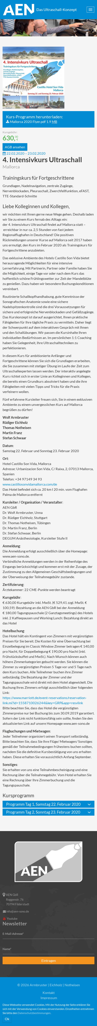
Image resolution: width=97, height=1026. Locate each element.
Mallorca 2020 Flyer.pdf (33, 122)
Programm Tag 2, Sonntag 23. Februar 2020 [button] (43, 812)
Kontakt (49, 993)
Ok (7, 1019)
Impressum (49, 998)
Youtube (10, 918)
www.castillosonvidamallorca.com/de (30, 484)
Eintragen (48, 960)
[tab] (48, 804)
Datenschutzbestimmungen (34, 1013)
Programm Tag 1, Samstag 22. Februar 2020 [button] (43, 804)
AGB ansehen (15, 147)
